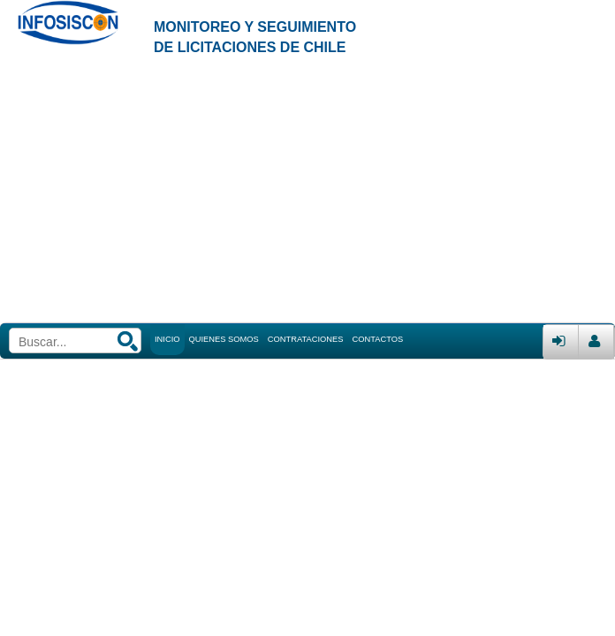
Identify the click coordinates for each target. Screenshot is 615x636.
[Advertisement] (307, 190)
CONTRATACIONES (306, 339)
